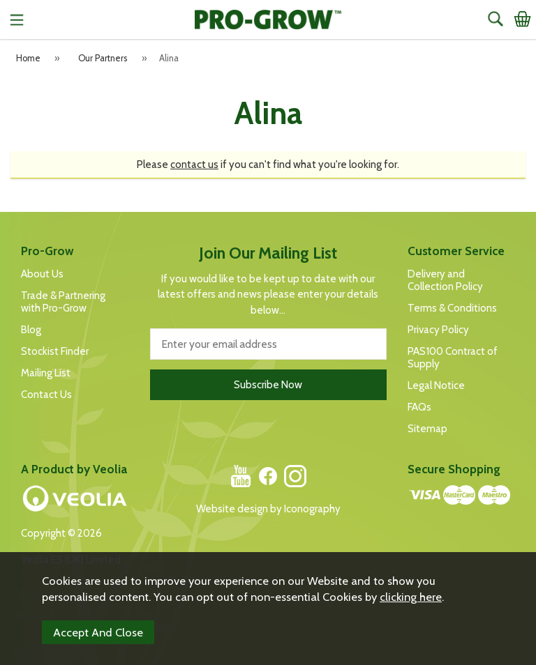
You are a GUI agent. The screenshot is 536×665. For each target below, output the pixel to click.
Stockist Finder (55, 351)
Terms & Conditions (452, 308)
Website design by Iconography (268, 509)
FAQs (419, 407)
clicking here (411, 597)
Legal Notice (436, 385)
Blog (31, 329)
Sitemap (427, 428)
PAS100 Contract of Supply (453, 357)
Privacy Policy (438, 329)
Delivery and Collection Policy (445, 280)
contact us (194, 164)
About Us (42, 274)
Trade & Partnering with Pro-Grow (63, 301)
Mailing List (45, 373)
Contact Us (46, 394)
